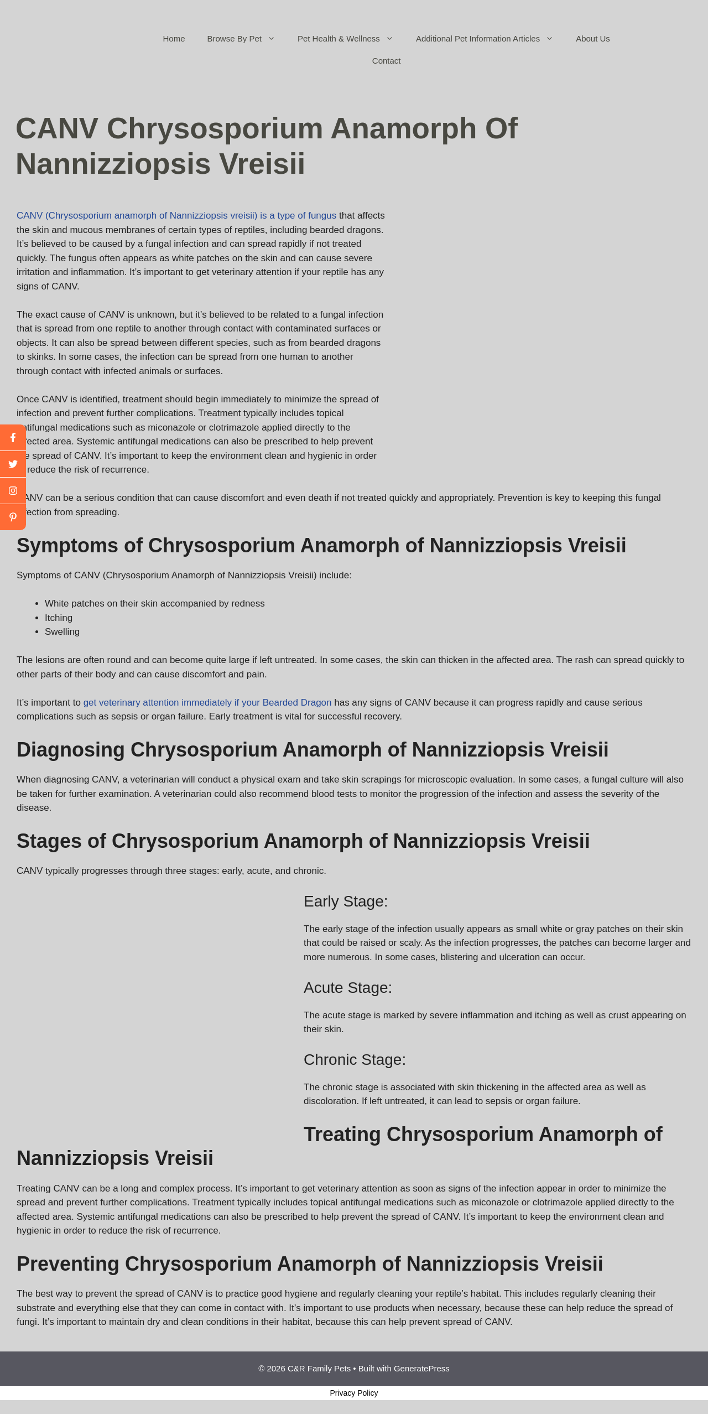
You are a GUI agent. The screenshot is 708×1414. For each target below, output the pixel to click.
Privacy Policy (354, 1393)
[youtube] (13, 491)
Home (174, 38)
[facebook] (13, 437)
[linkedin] (13, 517)
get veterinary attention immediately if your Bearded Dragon (208, 702)
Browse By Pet (247, 39)
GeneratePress (422, 1368)
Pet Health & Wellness (351, 39)
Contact (386, 60)
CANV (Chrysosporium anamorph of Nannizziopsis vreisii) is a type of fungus (176, 215)
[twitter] (13, 464)
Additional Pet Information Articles (490, 39)
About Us (593, 38)
